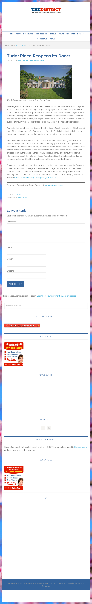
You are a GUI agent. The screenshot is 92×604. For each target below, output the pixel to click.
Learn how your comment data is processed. (56, 296)
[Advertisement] (46, 22)
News (19, 195)
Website (10, 271)
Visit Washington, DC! (46, 9)
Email (10, 259)
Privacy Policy (78, 583)
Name (10, 247)
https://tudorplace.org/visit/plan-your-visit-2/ (35, 178)
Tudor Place (22, 197)
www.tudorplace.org (53, 185)
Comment (12, 222)
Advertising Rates (65, 583)
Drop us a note (80, 447)
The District (53, 583)
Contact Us (46, 586)
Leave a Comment (37, 61)
